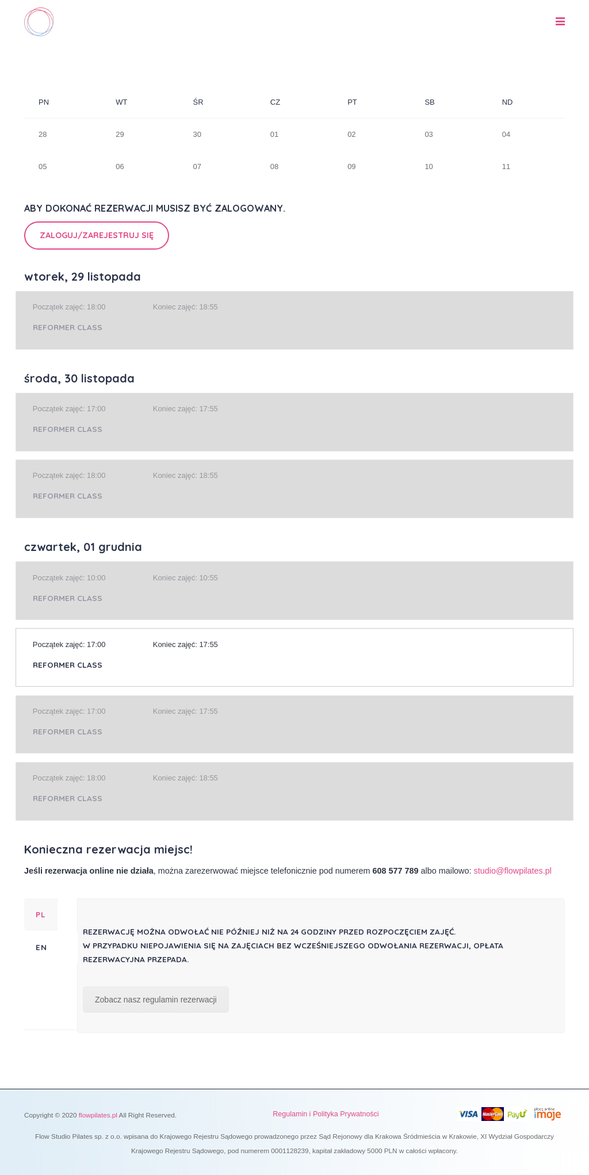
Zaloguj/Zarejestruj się (97, 235)
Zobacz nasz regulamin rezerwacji (156, 999)
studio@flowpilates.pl (513, 870)
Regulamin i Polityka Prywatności (325, 1114)
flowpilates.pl (98, 1115)
